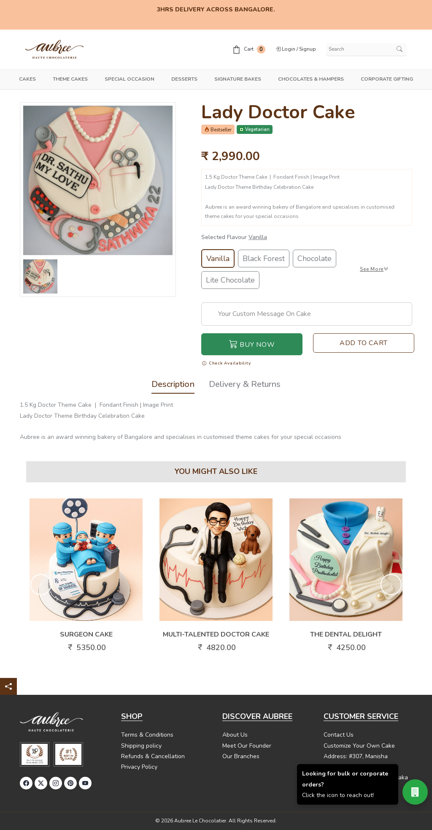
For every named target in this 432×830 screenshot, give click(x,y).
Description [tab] (172, 385)
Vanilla (218, 258)
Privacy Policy (139, 767)
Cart (248, 49)
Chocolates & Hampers (311, 79)
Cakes (27, 79)
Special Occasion (129, 79)
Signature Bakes (237, 79)
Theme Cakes (70, 79)
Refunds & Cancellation (153, 756)
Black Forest (264, 258)
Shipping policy (141, 746)
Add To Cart (364, 343)
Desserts (184, 79)
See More (374, 269)
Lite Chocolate (230, 280)
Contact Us (339, 735)
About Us (235, 735)
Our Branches (240, 756)
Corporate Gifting (387, 79)
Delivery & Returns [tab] (245, 385)
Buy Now (252, 344)
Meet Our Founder (246, 746)
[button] (40, 584)
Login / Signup (295, 49)
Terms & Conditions (147, 735)
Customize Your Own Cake (359, 746)
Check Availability (226, 363)
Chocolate (314, 258)
